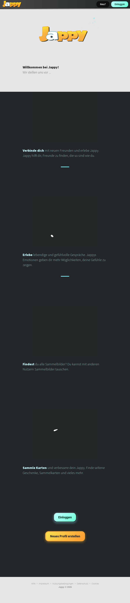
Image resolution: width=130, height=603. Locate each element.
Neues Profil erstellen (65, 536)
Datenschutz (82, 584)
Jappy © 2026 (65, 587)
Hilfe (33, 584)
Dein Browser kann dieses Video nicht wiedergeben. (65, 33)
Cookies (95, 584)
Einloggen (120, 4)
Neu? (103, 4)
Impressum (44, 584)
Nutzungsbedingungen (62, 584)
